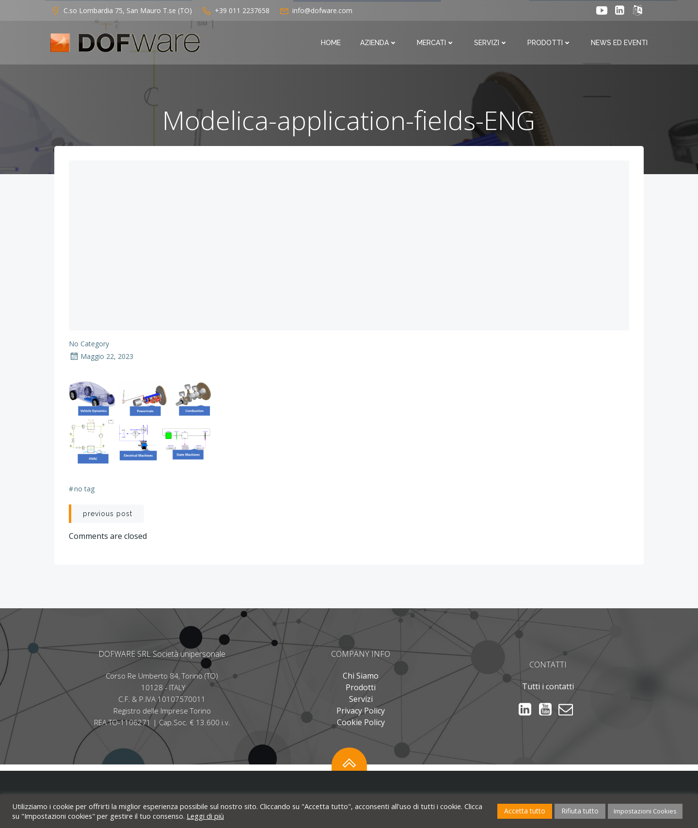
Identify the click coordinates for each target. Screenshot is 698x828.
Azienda (378, 43)
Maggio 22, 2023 (101, 356)
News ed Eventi (619, 43)
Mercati (436, 43)
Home (331, 43)
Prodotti (549, 43)
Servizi (491, 43)
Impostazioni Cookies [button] (645, 811)
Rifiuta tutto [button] (580, 810)
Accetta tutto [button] (524, 810)
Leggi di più (205, 816)
